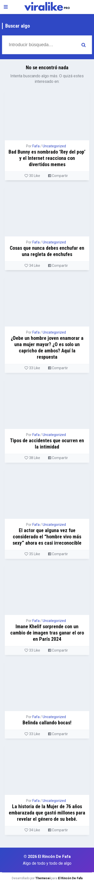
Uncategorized (54, 146)
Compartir (58, 176)
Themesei (42, 878)
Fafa (36, 146)
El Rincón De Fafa (70, 878)
